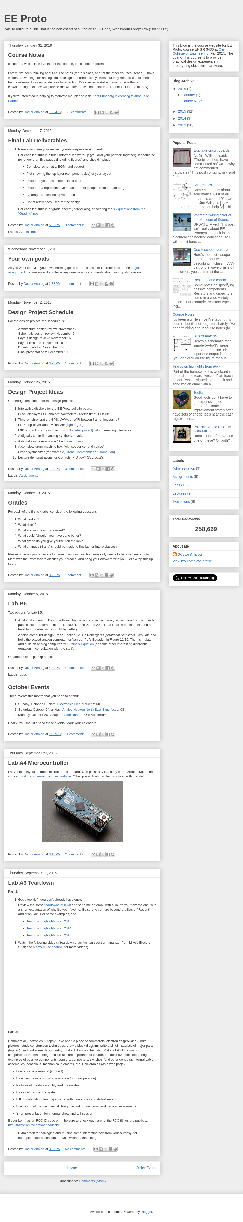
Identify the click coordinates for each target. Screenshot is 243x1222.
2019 (182, 89)
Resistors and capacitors (213, 280)
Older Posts (146, 1168)
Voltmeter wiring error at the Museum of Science (212, 217)
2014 (182, 118)
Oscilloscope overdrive (211, 250)
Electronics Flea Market (74, 704)
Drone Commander (80, 452)
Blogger (146, 1212)
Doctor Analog (190, 554)
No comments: (76, 1149)
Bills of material (206, 336)
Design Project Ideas (35, 392)
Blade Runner (73, 715)
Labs (23, 675)
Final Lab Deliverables (37, 140)
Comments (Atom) (92, 1181)
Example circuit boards (212, 150)
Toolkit (199, 392)
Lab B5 (17, 603)
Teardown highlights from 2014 (49, 928)
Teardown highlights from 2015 (49, 921)
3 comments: (75, 225)
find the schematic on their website (46, 776)
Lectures (179, 493)
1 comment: (74, 284)
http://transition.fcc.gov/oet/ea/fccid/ (34, 1125)
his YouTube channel (48, 947)
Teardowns (181, 501)
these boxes (73, 441)
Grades (17, 502)
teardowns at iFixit (57, 905)
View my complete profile (192, 561)
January (189, 95)
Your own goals (28, 259)
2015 (182, 111)
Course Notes (26, 55)
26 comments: (77, 112)
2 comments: (75, 854)
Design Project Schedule (40, 312)
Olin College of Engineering (199, 51)
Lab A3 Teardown (31, 883)
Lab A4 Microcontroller (38, 763)
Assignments (28, 475)
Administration (29, 232)
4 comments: (75, 668)
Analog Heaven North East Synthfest (89, 709)
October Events (28, 687)
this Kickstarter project (75, 430)
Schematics (203, 185)
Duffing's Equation (80, 644)
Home (72, 1168)
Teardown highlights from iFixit (196, 366)
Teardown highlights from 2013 (49, 935)
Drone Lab (106, 452)
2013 (182, 125)
